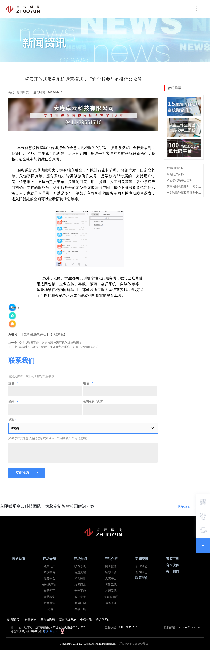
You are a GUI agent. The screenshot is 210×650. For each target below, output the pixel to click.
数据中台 (49, 572)
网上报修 (111, 566)
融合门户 (49, 566)
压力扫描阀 (47, 619)
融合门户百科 (175, 174)
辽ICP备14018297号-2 (134, 643)
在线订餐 (80, 609)
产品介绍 (49, 559)
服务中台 (49, 578)
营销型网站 (103, 619)
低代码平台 (49, 584)
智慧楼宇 (80, 597)
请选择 (15, 428)
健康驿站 (80, 603)
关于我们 (172, 571)
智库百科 (172, 559)
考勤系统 (111, 584)
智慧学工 (49, 590)
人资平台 (111, 578)
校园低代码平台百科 (179, 180)
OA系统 (80, 578)
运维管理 (111, 603)
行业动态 (141, 566)
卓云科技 (58, 334)
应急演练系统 (67, 619)
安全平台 (80, 590)
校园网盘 (80, 584)
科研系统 (111, 590)
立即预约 (22, 472)
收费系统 (80, 566)
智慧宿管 (49, 603)
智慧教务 (49, 597)
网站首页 (18, 559)
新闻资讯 (141, 559)
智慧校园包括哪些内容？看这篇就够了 (184, 186)
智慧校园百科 (175, 168)
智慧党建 (80, 572)
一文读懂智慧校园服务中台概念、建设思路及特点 (184, 192)
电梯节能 (86, 619)
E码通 (49, 609)
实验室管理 (111, 597)
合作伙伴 (172, 565)
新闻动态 (23, 92)
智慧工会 (111, 572)
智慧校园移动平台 (35, 334)
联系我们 (184, 506)
